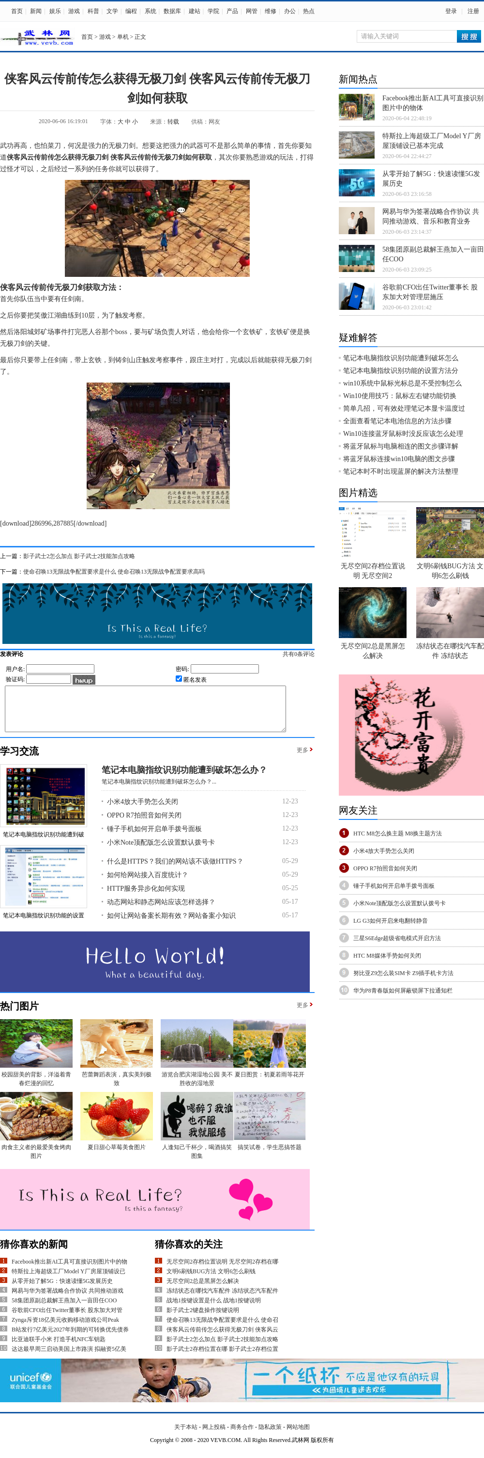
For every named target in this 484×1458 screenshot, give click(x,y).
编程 (131, 11)
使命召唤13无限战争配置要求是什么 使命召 (222, 1328)
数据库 (172, 11)
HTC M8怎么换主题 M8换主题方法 (397, 833)
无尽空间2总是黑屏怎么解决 (202, 1289)
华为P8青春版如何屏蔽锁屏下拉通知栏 (403, 990)
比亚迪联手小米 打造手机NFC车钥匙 (59, 1348)
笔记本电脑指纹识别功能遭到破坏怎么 (400, 358)
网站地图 (298, 1435)
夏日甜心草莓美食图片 (117, 1156)
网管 (251, 11)
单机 (123, 36)
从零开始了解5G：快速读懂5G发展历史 (62, 1289)
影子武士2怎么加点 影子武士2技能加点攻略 (79, 556)
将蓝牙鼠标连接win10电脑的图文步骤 (399, 459)
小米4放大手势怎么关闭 (142, 810)
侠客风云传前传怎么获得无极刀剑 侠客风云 (222, 1338)
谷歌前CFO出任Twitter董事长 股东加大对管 (67, 1318)
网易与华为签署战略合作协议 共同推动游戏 (67, 1299)
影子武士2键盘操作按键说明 (202, 1318)
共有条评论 (309, 654)
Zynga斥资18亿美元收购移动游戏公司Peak (65, 1328)
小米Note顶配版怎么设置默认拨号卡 (161, 851)
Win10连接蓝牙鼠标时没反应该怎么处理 (403, 433)
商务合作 (242, 1435)
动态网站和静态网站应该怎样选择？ (161, 910)
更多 (302, 758)
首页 (17, 11)
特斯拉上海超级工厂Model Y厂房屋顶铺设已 (68, 1280)
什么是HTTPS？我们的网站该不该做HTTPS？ (175, 870)
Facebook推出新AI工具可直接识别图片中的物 (69, 1270)
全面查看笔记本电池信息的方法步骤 (397, 421)
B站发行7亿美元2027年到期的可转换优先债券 (70, 1338)
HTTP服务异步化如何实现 (146, 897)
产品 (232, 11)
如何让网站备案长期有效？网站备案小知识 (171, 924)
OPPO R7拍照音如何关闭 (144, 824)
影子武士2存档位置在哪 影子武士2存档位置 (222, 1357)
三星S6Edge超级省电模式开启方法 (397, 938)
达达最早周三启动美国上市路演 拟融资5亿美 (69, 1357)
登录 (451, 11)
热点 (309, 11)
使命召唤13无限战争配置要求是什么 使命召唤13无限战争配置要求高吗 (114, 571)
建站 (194, 11)
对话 (188, 332)
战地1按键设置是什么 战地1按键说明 (213, 1309)
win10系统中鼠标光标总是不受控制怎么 (402, 383)
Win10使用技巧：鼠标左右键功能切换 (399, 396)
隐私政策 (270, 1435)
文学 (112, 11)
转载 (173, 121)
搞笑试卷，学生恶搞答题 (270, 1156)
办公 (290, 11)
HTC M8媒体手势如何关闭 (387, 955)
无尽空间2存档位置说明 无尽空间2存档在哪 (222, 1270)
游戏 (74, 11)
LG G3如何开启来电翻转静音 (390, 920)
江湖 (54, 315)
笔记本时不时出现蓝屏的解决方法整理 (400, 471)
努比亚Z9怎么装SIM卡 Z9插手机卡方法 (403, 973)
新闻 (36, 11)
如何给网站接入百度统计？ (147, 883)
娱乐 (55, 11)
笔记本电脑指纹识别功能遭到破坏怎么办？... (159, 790)
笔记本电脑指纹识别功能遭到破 (43, 843)
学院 (213, 11)
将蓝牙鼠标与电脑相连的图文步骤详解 (400, 446)
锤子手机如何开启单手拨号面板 (154, 837)
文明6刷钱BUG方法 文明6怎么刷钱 (211, 1280)
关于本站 (185, 1435)
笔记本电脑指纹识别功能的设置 (43, 924)
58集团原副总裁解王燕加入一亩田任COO (64, 1309)
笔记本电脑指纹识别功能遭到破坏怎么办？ (184, 779)
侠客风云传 (24, 157)
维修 (270, 11)
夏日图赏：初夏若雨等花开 (269, 1083)
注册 (473, 11)
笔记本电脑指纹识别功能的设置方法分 (400, 370)
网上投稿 (214, 1435)
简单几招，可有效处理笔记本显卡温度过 (404, 408)
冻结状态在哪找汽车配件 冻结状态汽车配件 (222, 1299)
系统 (150, 11)
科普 (93, 11)
